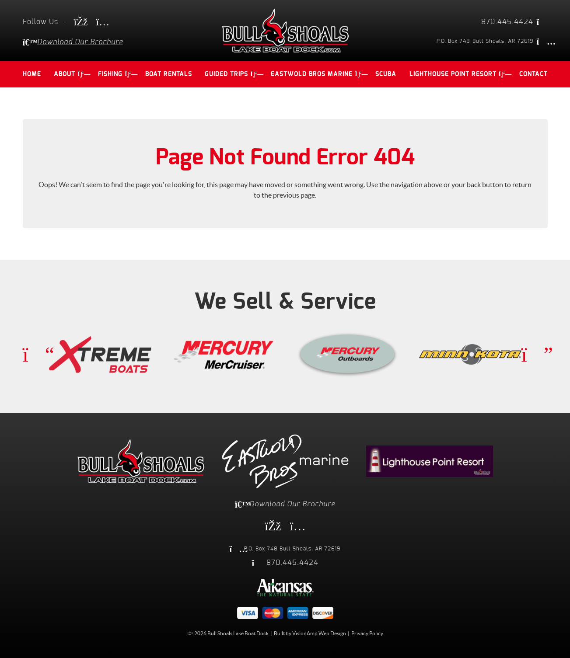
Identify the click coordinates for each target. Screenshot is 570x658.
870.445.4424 (507, 21)
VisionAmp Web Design (319, 633)
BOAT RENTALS (168, 74)
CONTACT (533, 74)
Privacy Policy (367, 633)
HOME (32, 74)
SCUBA (385, 74)
